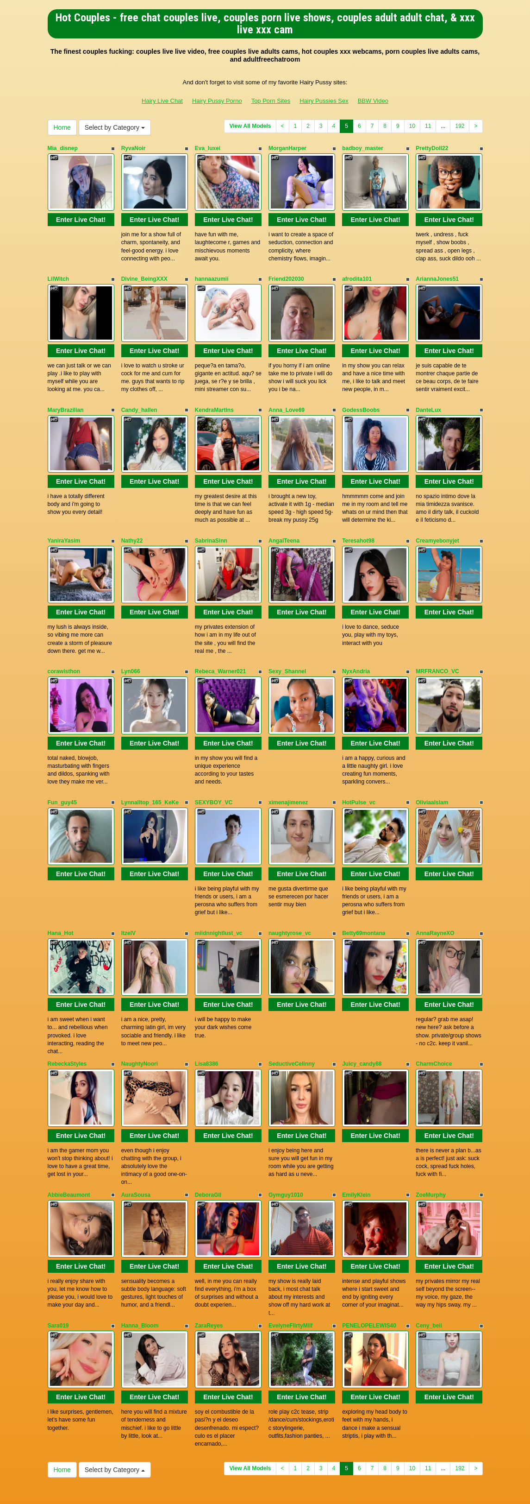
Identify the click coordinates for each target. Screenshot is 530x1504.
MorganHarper (287, 148)
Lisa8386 (206, 1018)
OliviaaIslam (432, 769)
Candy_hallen (139, 396)
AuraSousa (135, 1142)
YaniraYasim (64, 521)
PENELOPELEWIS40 (369, 1266)
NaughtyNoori (139, 1018)
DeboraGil (208, 1142)
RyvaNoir (133, 148)
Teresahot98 (358, 521)
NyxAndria (356, 645)
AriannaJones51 (437, 272)
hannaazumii (212, 272)
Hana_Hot (61, 894)
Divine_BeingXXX (144, 272)
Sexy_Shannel (287, 645)
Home (62, 127)
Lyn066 (130, 645)
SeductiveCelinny (291, 1018)
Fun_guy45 (62, 769)
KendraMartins (214, 396)
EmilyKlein (356, 1142)
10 (412, 126)
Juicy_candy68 (361, 1018)
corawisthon (64, 645)
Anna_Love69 (286, 396)
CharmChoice (434, 1018)
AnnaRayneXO (435, 894)
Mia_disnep (63, 148)
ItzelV (128, 894)
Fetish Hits (266, 1490)
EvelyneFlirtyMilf (290, 1266)
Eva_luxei (207, 148)
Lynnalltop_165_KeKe (150, 769)
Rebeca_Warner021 (220, 645)
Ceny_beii (429, 1266)
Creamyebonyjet (437, 521)
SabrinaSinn (211, 521)
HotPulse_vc (358, 769)
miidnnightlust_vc (219, 894)
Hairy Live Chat (162, 100)
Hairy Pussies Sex (323, 100)
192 (459, 126)
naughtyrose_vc (289, 894)
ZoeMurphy (431, 1142)
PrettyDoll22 (432, 148)
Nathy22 (132, 521)
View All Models (250, 126)
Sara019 (58, 1266)
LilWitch (58, 272)
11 (428, 126)
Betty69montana (363, 894)
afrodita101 (357, 272)
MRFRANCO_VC (437, 645)
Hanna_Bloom (140, 1266)
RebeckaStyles (67, 1018)
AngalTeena (283, 521)
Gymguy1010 (285, 1142)
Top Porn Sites (271, 100)
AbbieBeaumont (69, 1142)
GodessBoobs (361, 396)
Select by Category (115, 127)
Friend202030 (286, 272)
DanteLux (428, 396)
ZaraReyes (209, 1266)
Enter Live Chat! (81, 213)
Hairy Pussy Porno (217, 100)
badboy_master (362, 148)
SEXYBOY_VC (213, 769)
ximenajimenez (288, 769)
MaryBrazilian (66, 396)
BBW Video (373, 100)
